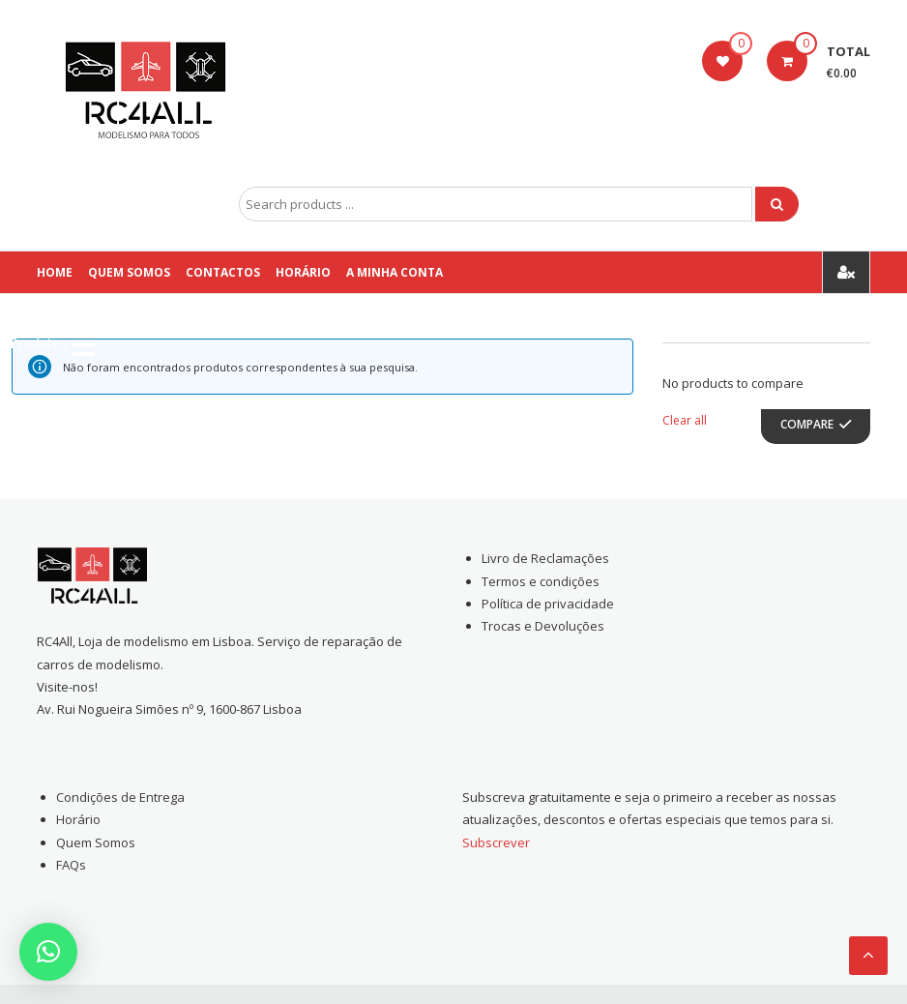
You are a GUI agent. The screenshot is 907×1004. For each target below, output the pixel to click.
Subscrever (496, 842)
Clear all (684, 420)
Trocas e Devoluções (543, 626)
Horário (303, 272)
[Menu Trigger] (52, 343)
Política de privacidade (548, 603)
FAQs (71, 864)
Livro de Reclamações (545, 558)
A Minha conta (394, 272)
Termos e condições (541, 581)
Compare (807, 424)
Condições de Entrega (120, 797)
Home (55, 272)
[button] (48, 952)
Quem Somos (129, 272)
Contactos (223, 272)
